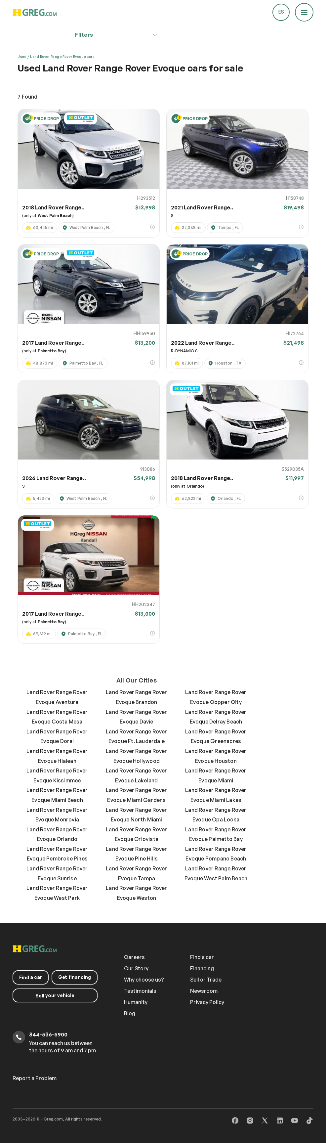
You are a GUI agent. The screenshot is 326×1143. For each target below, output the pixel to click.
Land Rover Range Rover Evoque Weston (136, 893)
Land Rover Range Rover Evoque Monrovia (57, 815)
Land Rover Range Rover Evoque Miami (215, 775)
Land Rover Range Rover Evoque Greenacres (215, 736)
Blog (129, 1013)
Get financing (74, 977)
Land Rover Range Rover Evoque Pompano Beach (215, 854)
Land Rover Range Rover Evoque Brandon (136, 697)
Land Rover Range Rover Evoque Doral (57, 736)
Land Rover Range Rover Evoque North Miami (136, 815)
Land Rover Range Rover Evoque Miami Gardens (136, 795)
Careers (134, 957)
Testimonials (140, 991)
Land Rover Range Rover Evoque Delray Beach (215, 717)
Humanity (135, 1002)
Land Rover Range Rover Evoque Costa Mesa (57, 717)
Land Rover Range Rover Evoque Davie (136, 717)
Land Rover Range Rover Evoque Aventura (57, 697)
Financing (202, 968)
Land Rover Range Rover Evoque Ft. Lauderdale (136, 736)
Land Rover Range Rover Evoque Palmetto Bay (215, 834)
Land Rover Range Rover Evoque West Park (57, 893)
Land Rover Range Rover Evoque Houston (215, 756)
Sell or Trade (206, 979)
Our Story (136, 968)
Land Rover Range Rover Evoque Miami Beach (57, 795)
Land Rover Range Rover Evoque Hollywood (136, 756)
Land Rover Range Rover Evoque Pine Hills (136, 854)
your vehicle (55, 995)
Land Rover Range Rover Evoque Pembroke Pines (57, 854)
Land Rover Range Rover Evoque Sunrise (57, 873)
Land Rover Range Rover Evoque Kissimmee (57, 775)
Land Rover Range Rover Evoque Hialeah (57, 756)
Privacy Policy (207, 1002)
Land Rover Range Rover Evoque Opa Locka (215, 815)
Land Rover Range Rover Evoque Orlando (57, 834)
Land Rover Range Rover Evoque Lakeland (136, 775)
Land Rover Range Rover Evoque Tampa (136, 873)
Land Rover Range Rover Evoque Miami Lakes (215, 795)
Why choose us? (144, 979)
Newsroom (204, 991)
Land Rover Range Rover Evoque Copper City (215, 697)
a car (30, 977)
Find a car (202, 957)
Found (27, 96)
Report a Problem (35, 1078)
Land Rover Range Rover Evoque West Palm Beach (215, 873)
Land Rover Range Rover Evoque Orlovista (136, 834)
